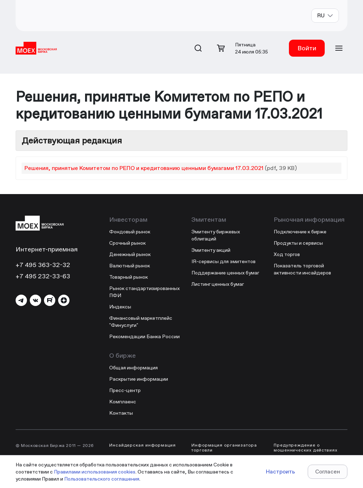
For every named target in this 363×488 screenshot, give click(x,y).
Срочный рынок (127, 243)
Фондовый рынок (129, 231)
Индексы (120, 306)
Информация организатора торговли (224, 448)
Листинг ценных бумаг (217, 284)
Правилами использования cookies (94, 472)
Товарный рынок (128, 277)
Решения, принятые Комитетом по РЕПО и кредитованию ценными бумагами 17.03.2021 (143, 168)
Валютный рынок (129, 265)
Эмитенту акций (210, 250)
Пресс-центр (125, 390)
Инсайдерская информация (142, 445)
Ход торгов (287, 254)
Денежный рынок (130, 254)
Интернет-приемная (47, 249)
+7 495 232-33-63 (43, 276)
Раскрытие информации (138, 379)
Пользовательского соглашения (101, 479)
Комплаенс (122, 401)
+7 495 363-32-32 (43, 265)
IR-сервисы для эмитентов (223, 261)
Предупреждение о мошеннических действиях (305, 448)
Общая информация (133, 367)
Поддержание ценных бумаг (225, 272)
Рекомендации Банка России (144, 336)
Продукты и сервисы (298, 243)
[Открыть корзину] (220, 48)
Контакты (121, 413)
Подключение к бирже (300, 231)
